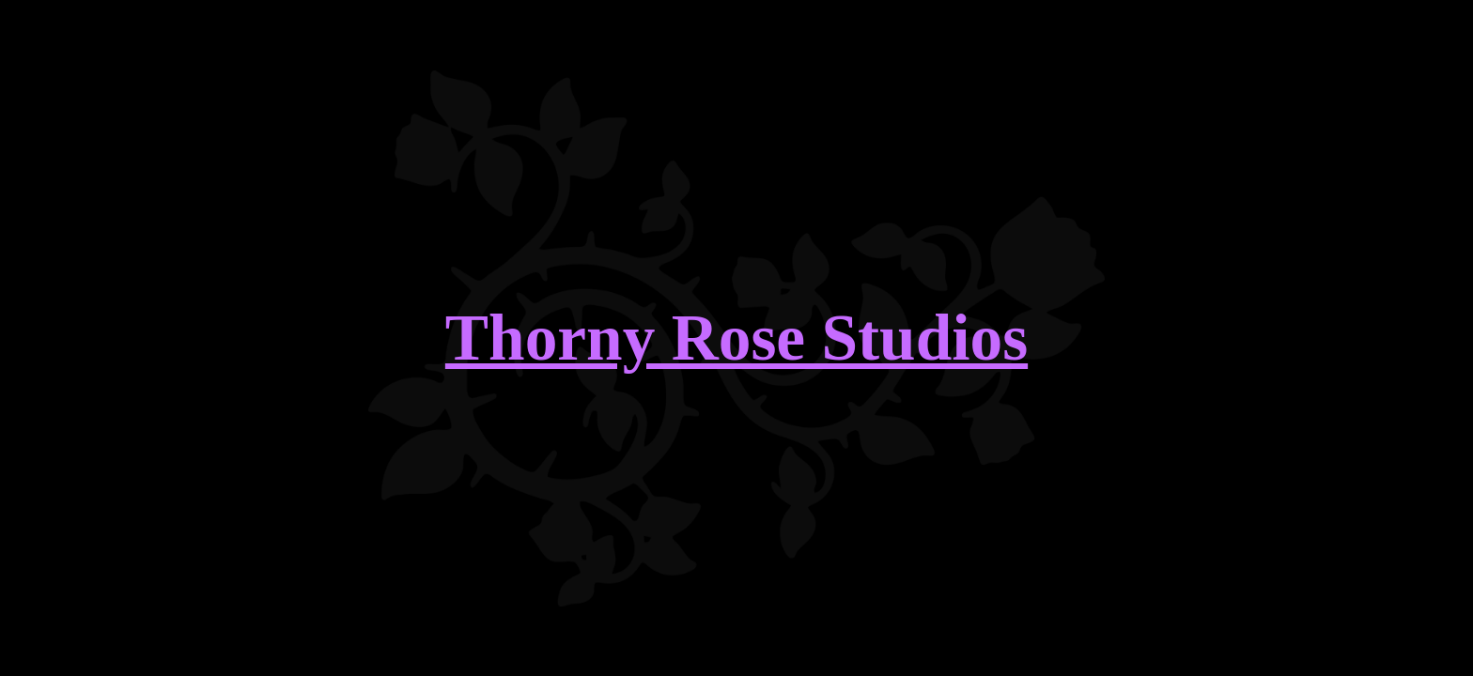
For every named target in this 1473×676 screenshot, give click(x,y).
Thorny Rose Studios (736, 337)
